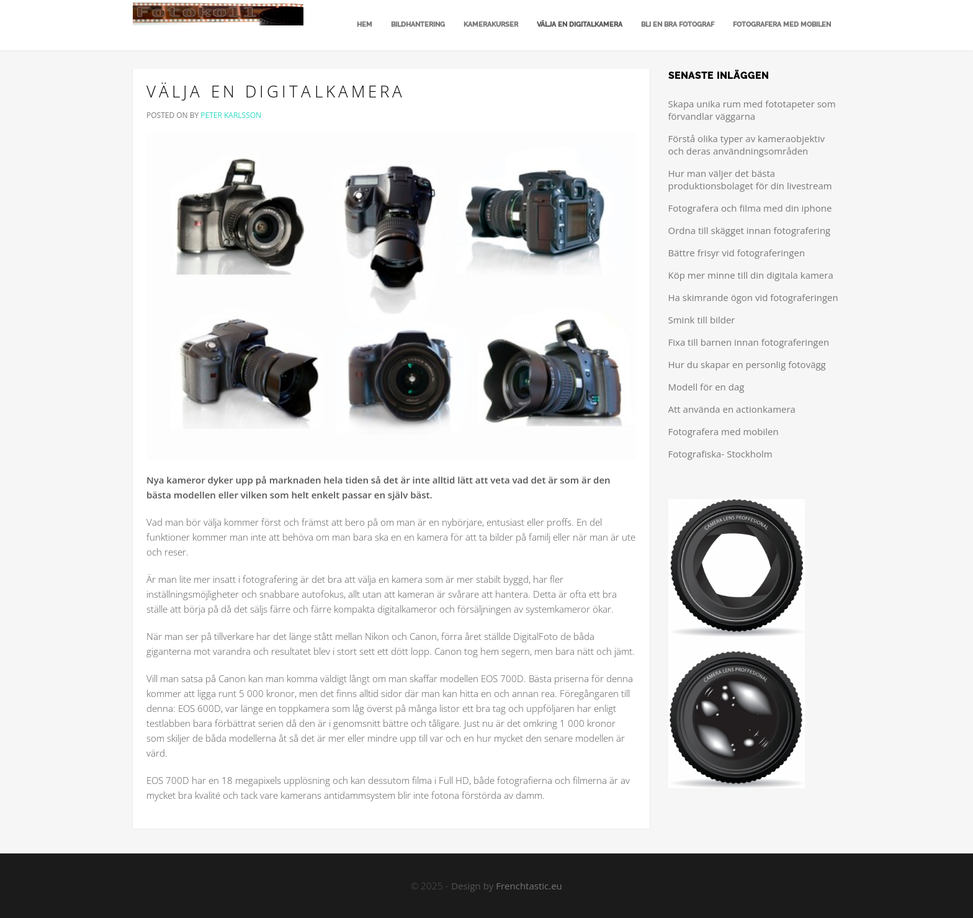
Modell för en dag (706, 386)
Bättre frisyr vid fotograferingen (736, 252)
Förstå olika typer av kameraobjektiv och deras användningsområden (746, 144)
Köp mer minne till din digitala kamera (750, 275)
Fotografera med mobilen (782, 24)
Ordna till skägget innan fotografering (749, 230)
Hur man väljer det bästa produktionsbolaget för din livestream (750, 179)
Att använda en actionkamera (732, 409)
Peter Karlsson (230, 115)
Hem (363, 24)
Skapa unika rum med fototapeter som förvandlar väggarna (752, 109)
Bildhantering (418, 24)
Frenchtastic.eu (529, 886)
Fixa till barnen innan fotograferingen (749, 342)
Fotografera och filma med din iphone (750, 208)
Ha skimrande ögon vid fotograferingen (753, 297)
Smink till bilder (701, 319)
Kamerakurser (491, 24)
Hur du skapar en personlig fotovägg (747, 364)
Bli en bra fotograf (677, 24)
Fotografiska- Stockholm (720, 454)
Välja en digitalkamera (579, 24)
